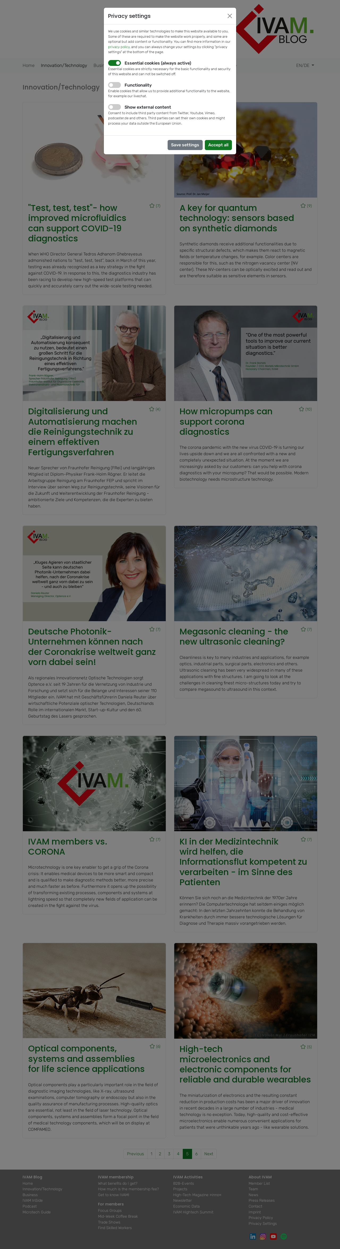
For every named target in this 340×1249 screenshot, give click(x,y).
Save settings (185, 144)
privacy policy (119, 47)
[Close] (230, 16)
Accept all (218, 144)
